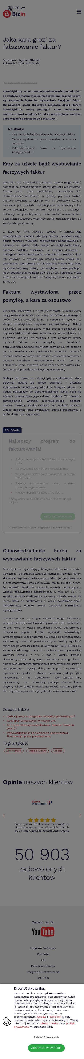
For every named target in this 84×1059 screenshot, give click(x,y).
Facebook (55, 1016)
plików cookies (49, 1023)
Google (41, 1016)
